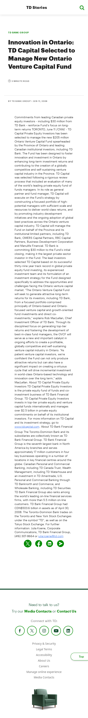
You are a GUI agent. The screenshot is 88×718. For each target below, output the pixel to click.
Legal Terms (44, 649)
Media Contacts (37, 611)
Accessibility (44, 655)
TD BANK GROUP (18, 32)
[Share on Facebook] (38, 543)
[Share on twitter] (27, 543)
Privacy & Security (44, 643)
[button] (82, 7)
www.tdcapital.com (27, 426)
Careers (44, 666)
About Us (44, 660)
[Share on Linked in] (49, 543)
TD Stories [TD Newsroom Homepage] (36, 7)
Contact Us (66, 611)
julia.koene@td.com (51, 536)
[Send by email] (60, 543)
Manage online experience (44, 672)
